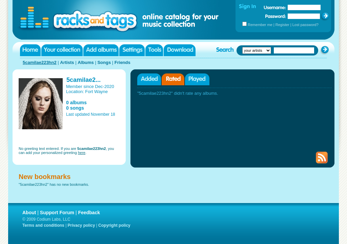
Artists (67, 62)
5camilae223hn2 (40, 62)
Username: (275, 7)
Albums (86, 62)
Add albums (101, 50)
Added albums (149, 79)
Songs (104, 62)
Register (282, 25)
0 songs (75, 108)
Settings (132, 50)
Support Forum (57, 212)
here (81, 153)
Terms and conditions (43, 225)
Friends (122, 62)
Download (180, 50)
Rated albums (173, 79)
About (29, 212)
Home (30, 50)
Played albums (197, 79)
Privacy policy (81, 225)
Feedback (89, 212)
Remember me (260, 25)
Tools (154, 50)
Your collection (62, 50)
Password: (275, 16)
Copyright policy (114, 225)
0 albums (76, 102)
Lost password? (305, 25)
